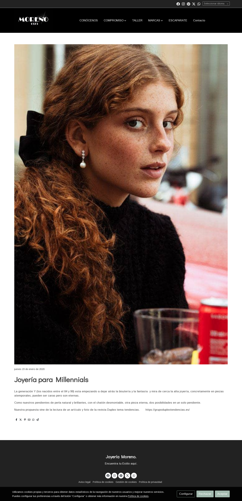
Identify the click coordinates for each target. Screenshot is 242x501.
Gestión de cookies (126, 482)
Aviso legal (84, 482)
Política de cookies (103, 482)
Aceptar (222, 493)
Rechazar (205, 493)
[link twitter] (193, 3)
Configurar (186, 493)
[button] (115, 20)
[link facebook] (178, 3)
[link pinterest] (188, 3)
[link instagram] (183, 3)
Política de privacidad (150, 482)
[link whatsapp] (198, 3)
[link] (33, 20)
